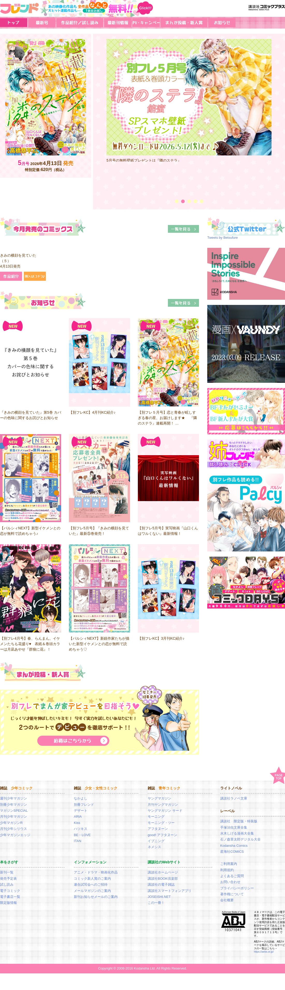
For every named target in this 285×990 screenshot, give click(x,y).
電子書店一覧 (10, 897)
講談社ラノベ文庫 (233, 798)
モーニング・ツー (161, 823)
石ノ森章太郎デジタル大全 (240, 839)
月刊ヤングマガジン (163, 805)
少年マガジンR (11, 823)
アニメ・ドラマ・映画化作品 (96, 872)
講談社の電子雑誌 (161, 884)
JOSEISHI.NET (159, 897)
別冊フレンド (84, 805)
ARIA (78, 816)
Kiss (77, 823)
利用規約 (227, 870)
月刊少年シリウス (13, 829)
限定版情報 (8, 903)
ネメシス (154, 847)
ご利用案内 (228, 864)
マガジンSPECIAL (14, 811)
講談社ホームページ (163, 872)
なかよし (80, 798)
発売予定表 (8, 878)
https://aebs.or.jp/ (264, 951)
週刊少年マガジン (13, 798)
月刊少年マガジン (13, 816)
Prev (99, 116)
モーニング (156, 816)
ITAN (77, 841)
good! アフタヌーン (162, 835)
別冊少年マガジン (13, 805)
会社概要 (227, 900)
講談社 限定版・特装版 (238, 821)
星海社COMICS (232, 852)
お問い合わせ (230, 882)
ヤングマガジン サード (165, 811)
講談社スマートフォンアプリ (169, 891)
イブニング (156, 841)
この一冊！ (156, 903)
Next (278, 116)
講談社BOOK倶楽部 (163, 878)
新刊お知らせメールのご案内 (96, 897)
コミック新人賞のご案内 (92, 878)
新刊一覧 (6, 872)
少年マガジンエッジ (15, 835)
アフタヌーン (158, 829)
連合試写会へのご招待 (91, 884)
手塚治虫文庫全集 (233, 827)
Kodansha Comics (234, 846)
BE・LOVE (82, 835)
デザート (80, 811)
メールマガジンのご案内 (92, 891)
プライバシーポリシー (237, 888)
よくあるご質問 (232, 876)
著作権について (232, 894)
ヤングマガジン (159, 798)
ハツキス (80, 829)
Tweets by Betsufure (222, 238)
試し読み (6, 884)
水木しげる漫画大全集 (237, 833)
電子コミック (10, 891)
